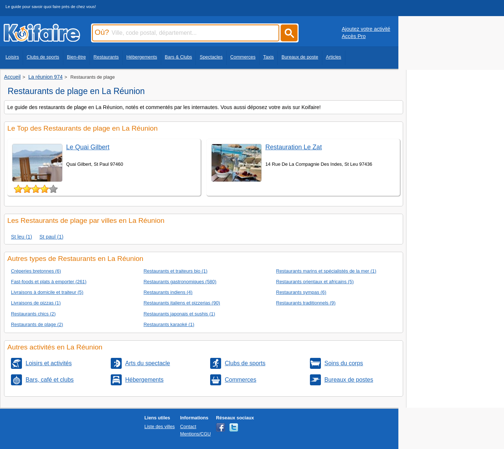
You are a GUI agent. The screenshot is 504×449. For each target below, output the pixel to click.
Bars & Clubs (178, 57)
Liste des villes (159, 426)
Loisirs (12, 57)
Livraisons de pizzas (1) (36, 303)
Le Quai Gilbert (87, 147)
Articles (333, 57)
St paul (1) (51, 237)
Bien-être (76, 57)
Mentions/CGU (195, 434)
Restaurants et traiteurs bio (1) (176, 271)
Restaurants (106, 57)
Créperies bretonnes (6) (36, 271)
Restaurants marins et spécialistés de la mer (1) (326, 271)
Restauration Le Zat (293, 147)
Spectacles (211, 57)
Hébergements (141, 57)
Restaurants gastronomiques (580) (180, 281)
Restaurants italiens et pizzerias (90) (182, 303)
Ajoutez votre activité (366, 29)
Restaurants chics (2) (33, 314)
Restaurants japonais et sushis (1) (179, 314)
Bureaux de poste (299, 57)
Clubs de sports (43, 57)
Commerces (242, 57)
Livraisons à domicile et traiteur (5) (47, 292)
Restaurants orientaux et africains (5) (314, 281)
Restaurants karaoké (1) (169, 324)
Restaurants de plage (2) (37, 324)
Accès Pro (354, 36)
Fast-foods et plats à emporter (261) (49, 281)
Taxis (268, 57)
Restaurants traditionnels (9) (306, 303)
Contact (188, 426)
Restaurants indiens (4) (168, 292)
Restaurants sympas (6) (301, 292)
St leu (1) (21, 237)
